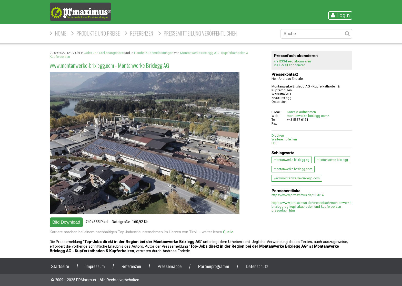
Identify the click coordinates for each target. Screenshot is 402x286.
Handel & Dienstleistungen (153, 53)
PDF (274, 143)
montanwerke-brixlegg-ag (291, 160)
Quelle (228, 232)
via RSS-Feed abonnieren (292, 61)
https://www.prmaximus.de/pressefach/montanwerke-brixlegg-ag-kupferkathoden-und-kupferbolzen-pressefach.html (312, 206)
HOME (60, 33)
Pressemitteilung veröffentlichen (200, 33)
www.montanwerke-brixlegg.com (297, 178)
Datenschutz (257, 266)
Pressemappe (170, 266)
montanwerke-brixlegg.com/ (308, 116)
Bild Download (66, 222)
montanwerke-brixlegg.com (293, 169)
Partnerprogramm (213, 266)
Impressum (95, 266)
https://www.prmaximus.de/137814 (298, 195)
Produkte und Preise (98, 33)
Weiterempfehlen (284, 139)
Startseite (60, 266)
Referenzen (141, 33)
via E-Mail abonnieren (289, 65)
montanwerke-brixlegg (332, 160)
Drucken (278, 135)
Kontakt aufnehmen (301, 112)
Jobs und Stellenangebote (104, 53)
